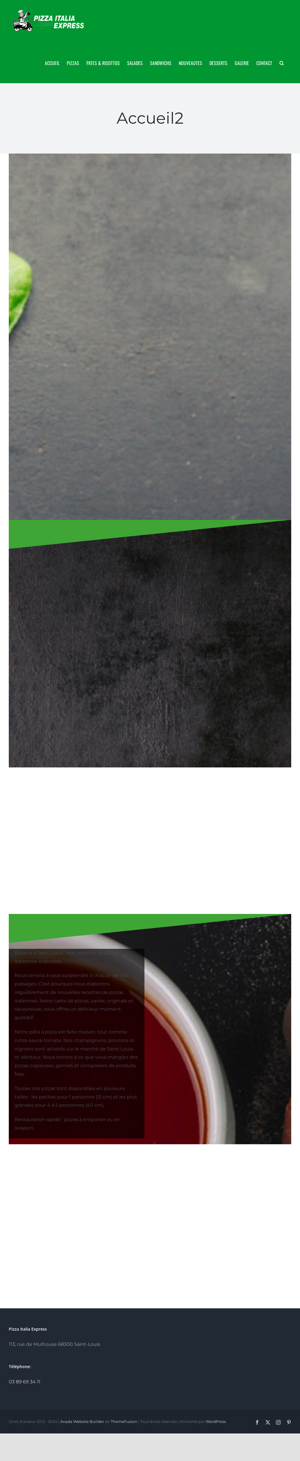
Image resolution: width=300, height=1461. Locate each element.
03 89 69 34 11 (24, 1382)
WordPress (216, 1421)
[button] (281, 62)
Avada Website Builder (82, 1421)
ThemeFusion (124, 1421)
